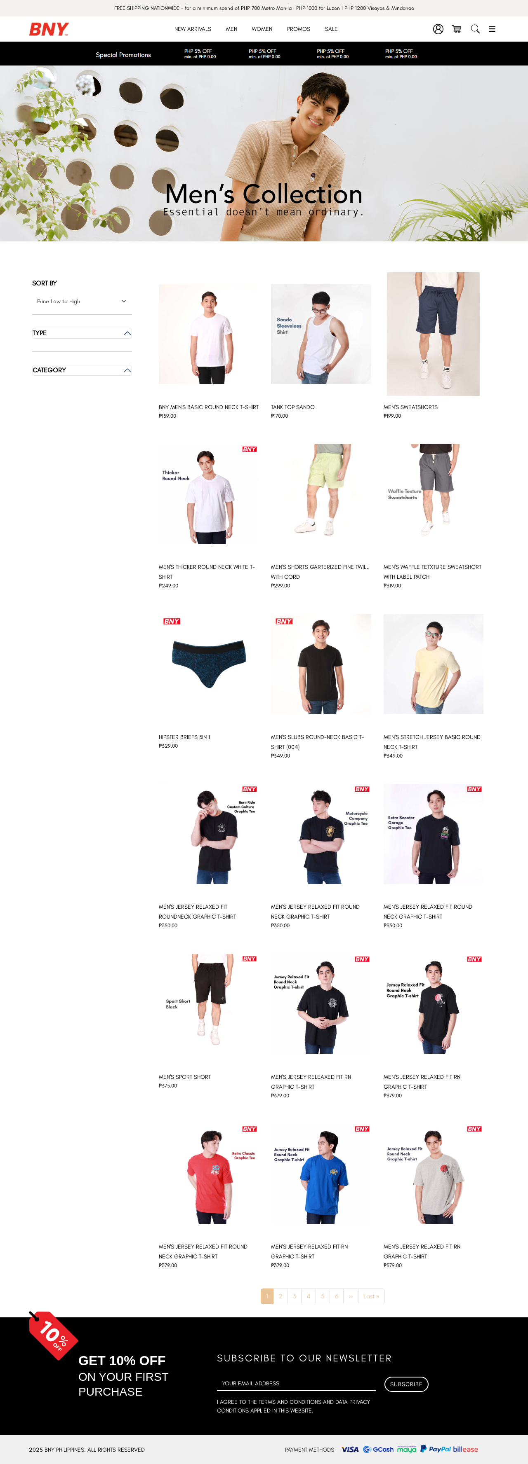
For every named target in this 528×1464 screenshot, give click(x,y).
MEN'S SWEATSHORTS (411, 407)
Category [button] (49, 370)
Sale (331, 29)
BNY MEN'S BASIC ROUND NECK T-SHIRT (209, 407)
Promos (298, 29)
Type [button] (40, 333)
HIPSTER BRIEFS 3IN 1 (184, 737)
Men (231, 29)
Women (262, 29)
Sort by (44, 283)
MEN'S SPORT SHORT (185, 1076)
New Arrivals (192, 29)
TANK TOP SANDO (293, 407)
